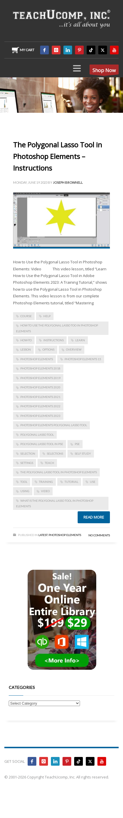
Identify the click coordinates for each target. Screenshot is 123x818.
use (92, 481)
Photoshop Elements (65, 535)
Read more (93, 517)
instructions (53, 340)
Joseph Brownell (68, 182)
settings (26, 463)
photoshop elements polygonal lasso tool (53, 425)
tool (23, 481)
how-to (26, 340)
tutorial (71, 481)
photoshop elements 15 (83, 359)
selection (27, 453)
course (26, 316)
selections (55, 453)
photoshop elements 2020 (40, 387)
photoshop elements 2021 (40, 397)
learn (80, 340)
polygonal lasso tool (37, 434)
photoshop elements (36, 359)
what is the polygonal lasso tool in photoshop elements (54, 503)
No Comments (99, 535)
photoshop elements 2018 (40, 368)
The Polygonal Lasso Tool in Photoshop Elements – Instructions (57, 156)
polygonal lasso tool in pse (41, 444)
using (24, 491)
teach (49, 463)
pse (77, 444)
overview (73, 349)
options (48, 349)
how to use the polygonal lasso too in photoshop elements (57, 328)
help (47, 316)
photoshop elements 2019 (40, 378)
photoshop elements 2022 (40, 406)
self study (83, 453)
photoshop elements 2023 (40, 415)
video (45, 491)
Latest (42, 535)
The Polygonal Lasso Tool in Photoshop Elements (58, 472)
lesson (25, 349)
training (46, 481)
